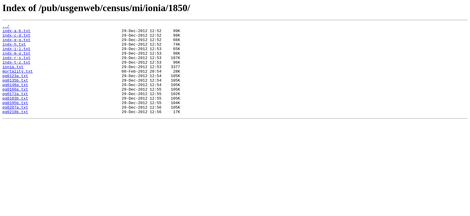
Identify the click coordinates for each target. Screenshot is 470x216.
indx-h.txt (14, 48)
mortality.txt (17, 81)
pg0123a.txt (15, 86)
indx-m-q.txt (16, 59)
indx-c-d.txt (16, 37)
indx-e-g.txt (16, 43)
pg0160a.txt (15, 102)
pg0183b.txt (15, 113)
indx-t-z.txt (16, 70)
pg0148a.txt (15, 97)
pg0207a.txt (15, 124)
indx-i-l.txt (16, 54)
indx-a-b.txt (16, 32)
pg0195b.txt (15, 119)
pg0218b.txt (15, 129)
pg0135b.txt (15, 91)
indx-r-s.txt (16, 65)
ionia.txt (12, 75)
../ (5, 27)
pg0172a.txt (15, 108)
